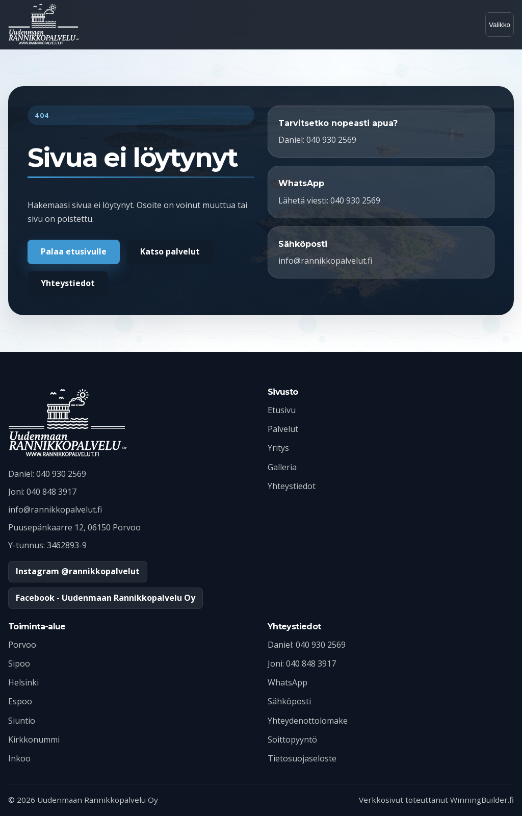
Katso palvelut (170, 251)
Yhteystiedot (68, 283)
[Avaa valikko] (499, 24)
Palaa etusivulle (74, 251)
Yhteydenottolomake (308, 720)
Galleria (282, 467)
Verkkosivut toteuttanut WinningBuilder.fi (436, 800)
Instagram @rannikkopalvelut (78, 571)
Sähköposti (289, 701)
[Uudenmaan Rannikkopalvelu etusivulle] (44, 24)
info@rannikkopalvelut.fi (55, 509)
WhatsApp (287, 682)
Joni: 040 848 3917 (302, 663)
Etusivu (282, 410)
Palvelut (283, 429)
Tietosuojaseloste (302, 758)
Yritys (278, 447)
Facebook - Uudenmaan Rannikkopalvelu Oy (105, 597)
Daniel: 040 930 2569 (307, 644)
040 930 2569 (61, 473)
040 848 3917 (51, 491)
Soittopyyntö (292, 739)
